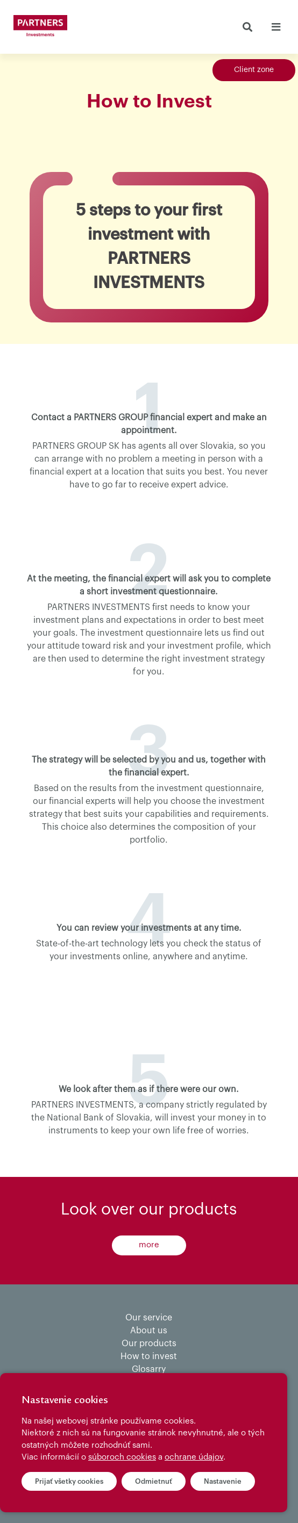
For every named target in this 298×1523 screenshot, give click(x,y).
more (149, 1245)
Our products (149, 1343)
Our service (148, 1317)
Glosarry (149, 1369)
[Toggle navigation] (275, 27)
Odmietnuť (153, 1481)
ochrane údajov (194, 1457)
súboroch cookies (122, 1457)
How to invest (148, 1356)
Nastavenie (223, 1481)
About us (148, 1330)
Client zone (254, 70)
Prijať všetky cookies (69, 1481)
